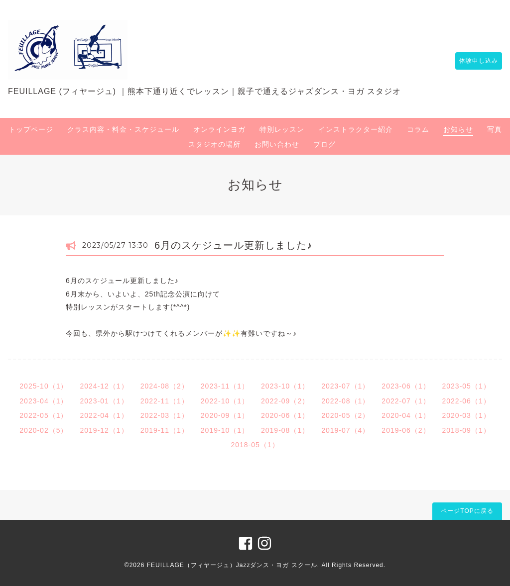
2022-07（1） (406, 401)
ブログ (324, 144)
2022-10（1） (225, 401)
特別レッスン (281, 129)
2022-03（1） (164, 415)
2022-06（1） (466, 401)
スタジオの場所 (214, 144)
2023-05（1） (466, 386)
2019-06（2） (406, 430)
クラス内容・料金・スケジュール (123, 129)
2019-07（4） (345, 430)
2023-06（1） (406, 386)
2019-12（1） (104, 430)
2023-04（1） (43, 401)
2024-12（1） (104, 386)
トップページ (30, 129)
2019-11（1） (164, 430)
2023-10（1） (285, 386)
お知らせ (458, 129)
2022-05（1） (43, 415)
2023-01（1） (104, 401)
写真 (494, 129)
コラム (418, 129)
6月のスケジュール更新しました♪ (233, 245)
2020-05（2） (345, 415)
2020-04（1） (406, 415)
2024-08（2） (164, 386)
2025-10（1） (43, 386)
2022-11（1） (164, 401)
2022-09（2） (285, 401)
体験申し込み (473, 61)
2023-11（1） (225, 386)
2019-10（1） (225, 430)
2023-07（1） (345, 386)
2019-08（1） (285, 430)
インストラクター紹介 (355, 129)
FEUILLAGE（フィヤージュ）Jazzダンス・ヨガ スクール (232, 565)
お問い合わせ (277, 144)
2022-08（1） (345, 401)
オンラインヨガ (219, 129)
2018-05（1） (255, 445)
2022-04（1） (104, 415)
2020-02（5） (43, 430)
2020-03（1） (466, 415)
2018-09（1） (466, 430)
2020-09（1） (225, 415)
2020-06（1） (285, 415)
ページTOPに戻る (467, 510)
